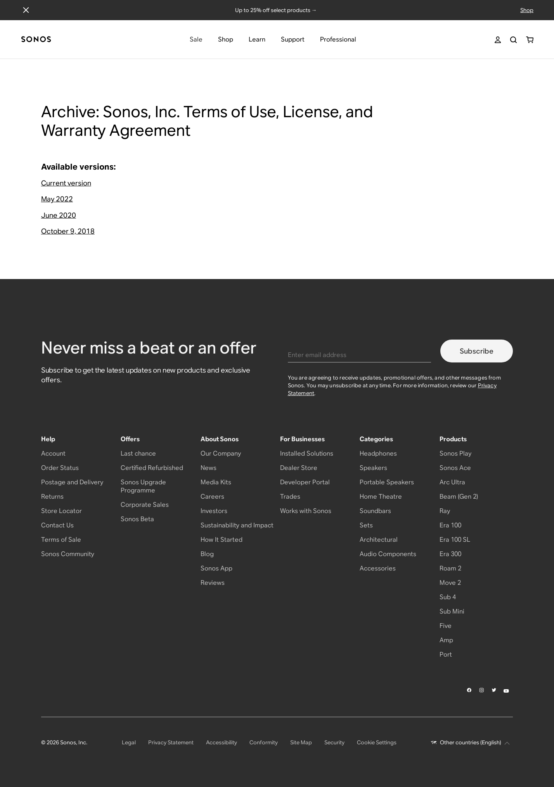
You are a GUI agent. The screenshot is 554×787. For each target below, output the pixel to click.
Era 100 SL (455, 540)
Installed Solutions (306, 453)
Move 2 (450, 583)
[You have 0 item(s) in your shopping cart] (529, 39)
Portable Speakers (387, 482)
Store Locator (61, 511)
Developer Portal (305, 482)
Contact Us (57, 525)
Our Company (221, 453)
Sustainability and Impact (237, 525)
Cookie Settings (376, 742)
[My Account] (498, 39)
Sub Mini (452, 611)
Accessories (378, 568)
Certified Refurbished (152, 468)
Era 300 (450, 554)
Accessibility (221, 742)
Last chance (138, 453)
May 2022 (57, 198)
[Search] (513, 39)
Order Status (60, 468)
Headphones (378, 453)
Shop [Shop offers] (526, 10)
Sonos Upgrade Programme (143, 486)
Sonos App (216, 568)
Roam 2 (450, 568)
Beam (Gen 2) (459, 496)
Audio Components (388, 554)
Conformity (263, 742)
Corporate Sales (145, 505)
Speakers (373, 468)
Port (446, 654)
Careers (212, 496)
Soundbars (375, 511)
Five (446, 626)
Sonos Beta (137, 519)
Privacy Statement (171, 742)
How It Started (221, 540)
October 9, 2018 (68, 231)
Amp (446, 640)
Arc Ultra (452, 482)
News (208, 468)
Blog (207, 554)
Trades (290, 496)
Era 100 (450, 525)
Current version (66, 183)
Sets (366, 525)
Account (53, 453)
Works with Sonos (305, 511)
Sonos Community (67, 554)
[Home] (36, 39)
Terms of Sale (61, 540)
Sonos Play (455, 453)
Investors (214, 511)
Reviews (213, 583)
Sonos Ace (455, 468)
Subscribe (476, 351)
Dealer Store (298, 468)
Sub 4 (448, 597)
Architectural (379, 540)
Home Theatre (381, 496)
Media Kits (216, 482)
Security (334, 742)
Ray (445, 511)
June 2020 (58, 215)
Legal (129, 742)
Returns (52, 496)
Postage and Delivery (72, 482)
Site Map (301, 742)
